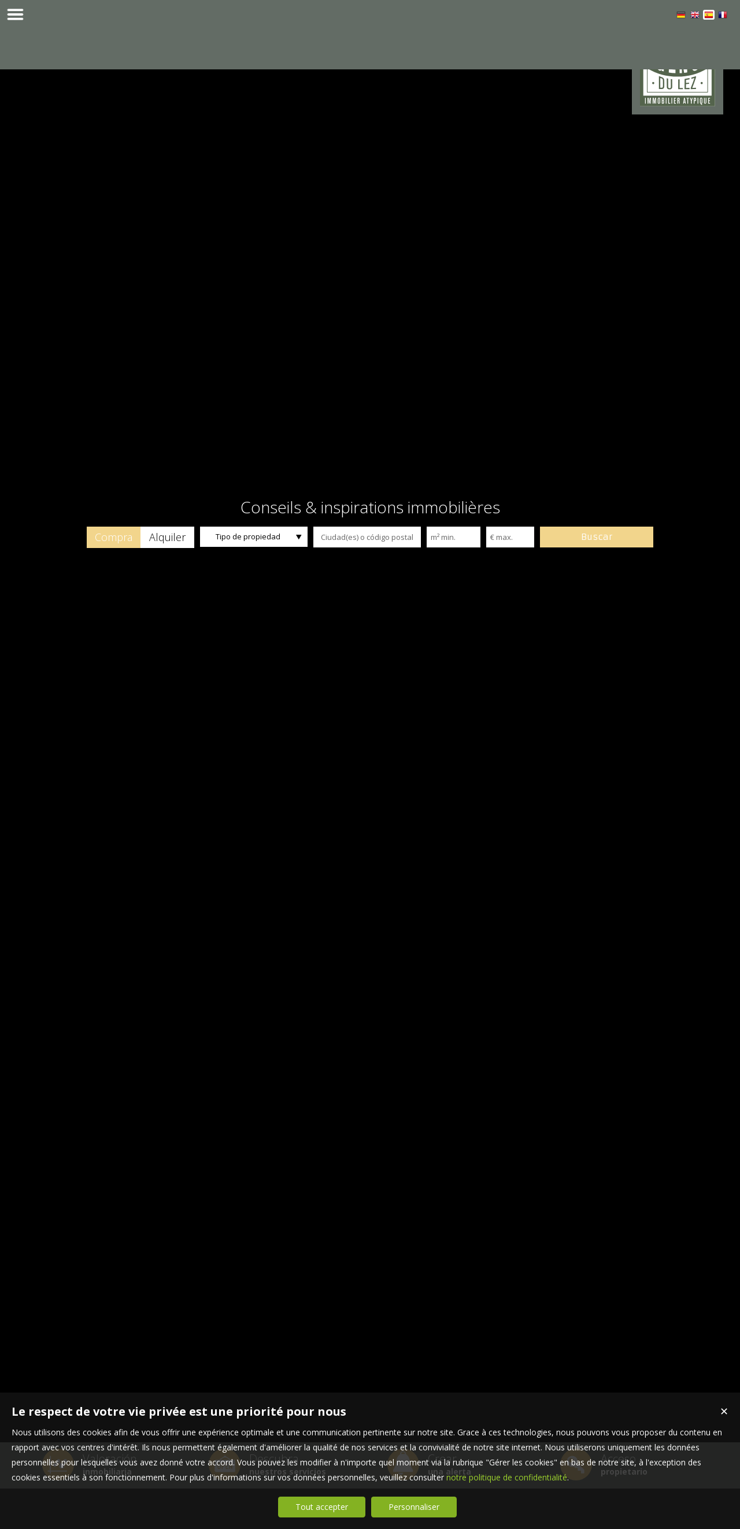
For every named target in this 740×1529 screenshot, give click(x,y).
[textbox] (367, 577)
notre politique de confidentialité (506, 1477)
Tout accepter (321, 1506)
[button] (113, 577)
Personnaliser (413, 1506)
